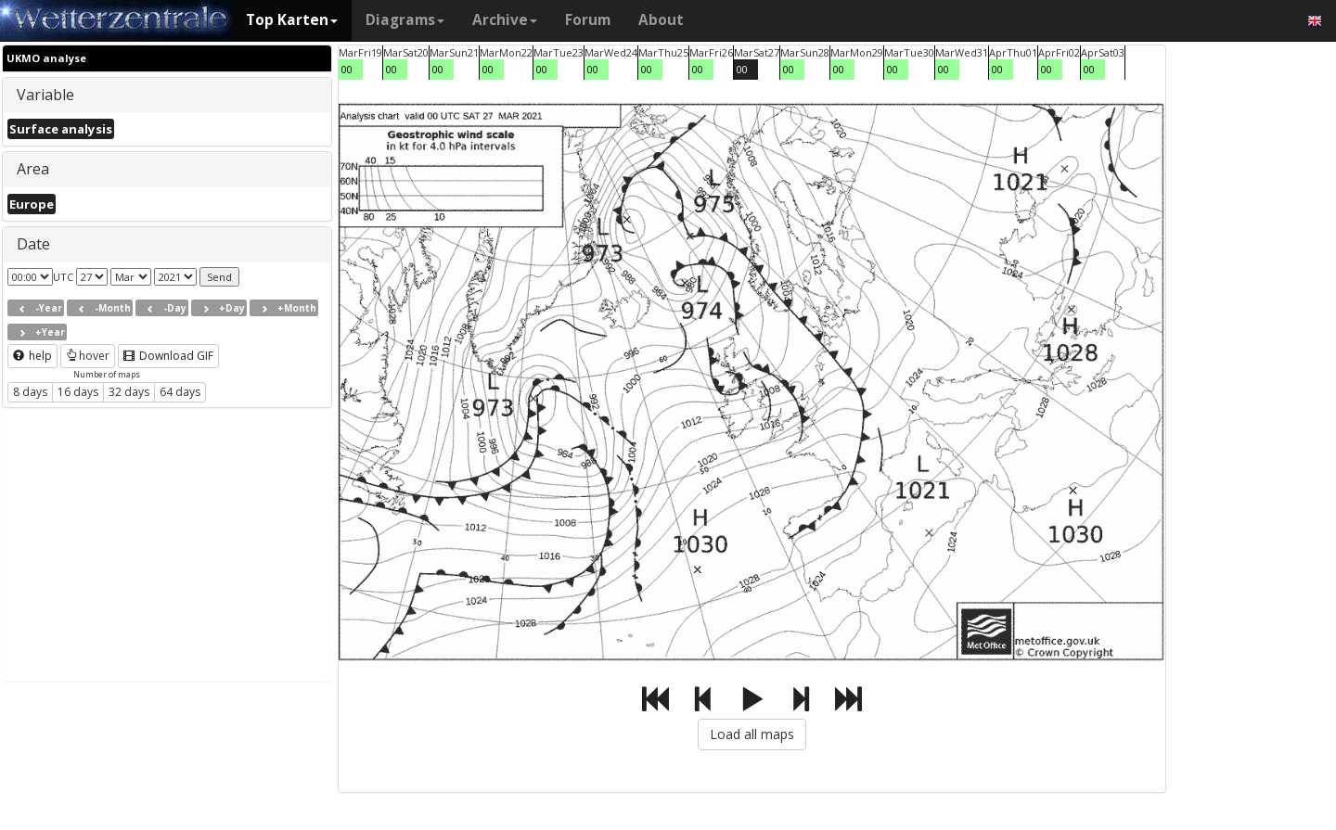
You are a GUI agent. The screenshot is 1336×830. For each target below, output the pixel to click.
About (661, 20)
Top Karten (292, 20)
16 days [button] (78, 392)
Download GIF (168, 355)
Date (33, 244)
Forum (587, 20)
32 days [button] (129, 392)
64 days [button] (180, 392)
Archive (504, 20)
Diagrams (405, 20)
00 (347, 69)
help (32, 355)
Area (33, 169)
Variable (45, 94)
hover (87, 355)
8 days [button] (30, 392)
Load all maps (752, 734)
